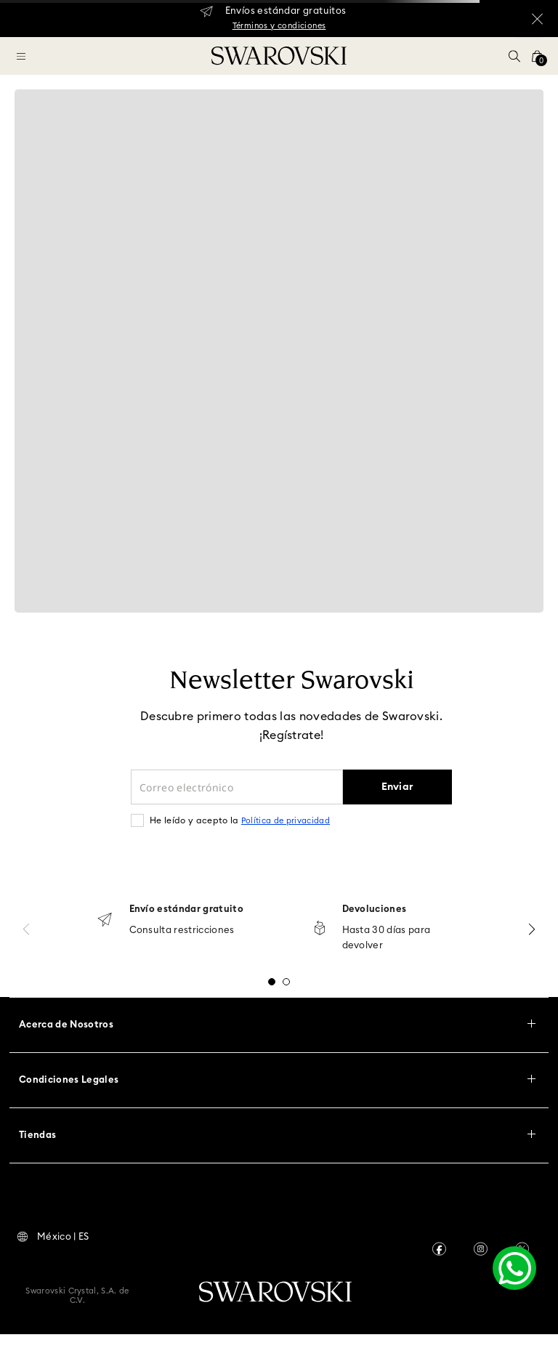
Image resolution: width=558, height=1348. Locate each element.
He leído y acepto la (240, 820)
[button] (514, 55)
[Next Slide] (532, 929)
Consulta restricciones (182, 930)
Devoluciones (374, 909)
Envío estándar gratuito (186, 909)
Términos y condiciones (279, 26)
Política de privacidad (285, 821)
